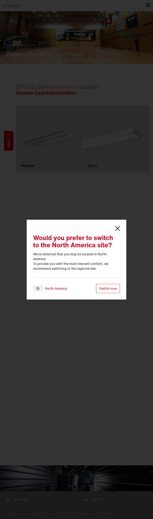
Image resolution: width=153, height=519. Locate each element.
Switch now (108, 288)
